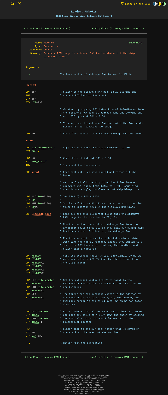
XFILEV (36, 256)
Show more (135, 43)
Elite (135, 4)
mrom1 (35, 172)
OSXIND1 (43, 311)
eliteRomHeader (42, 148)
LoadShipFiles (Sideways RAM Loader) (114, 28)
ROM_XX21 (38, 161)
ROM (34, 151)
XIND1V (36, 259)
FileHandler (46, 280)
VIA (34, 102)
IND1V (35, 315)
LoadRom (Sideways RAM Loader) (48, 28)
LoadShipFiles (41, 214)
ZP (33, 200)
